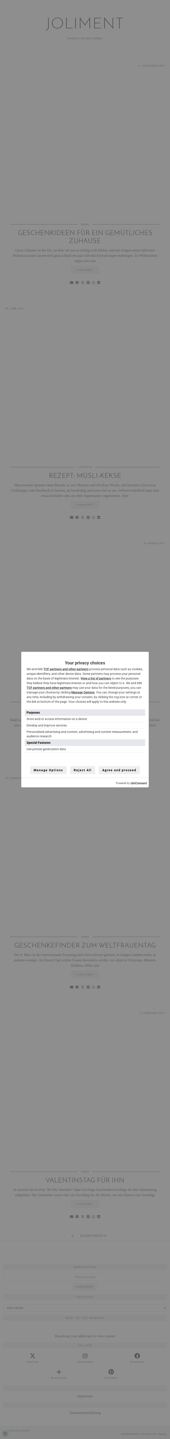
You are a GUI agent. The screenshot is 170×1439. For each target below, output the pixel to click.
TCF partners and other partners (66, 669)
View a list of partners (96, 678)
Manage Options (83, 692)
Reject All (83, 770)
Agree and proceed (119, 770)
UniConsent (139, 783)
